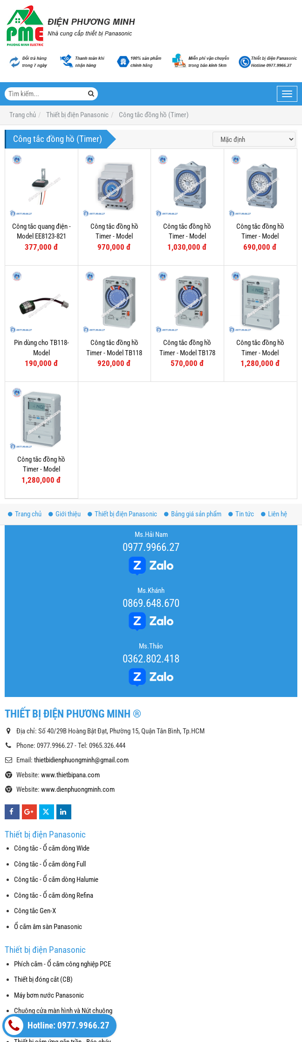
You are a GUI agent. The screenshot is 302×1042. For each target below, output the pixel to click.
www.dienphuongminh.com (78, 789)
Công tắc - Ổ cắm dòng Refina (53, 895)
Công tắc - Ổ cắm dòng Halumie (56, 879)
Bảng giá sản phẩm (192, 514)
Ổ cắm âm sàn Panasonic (48, 926)
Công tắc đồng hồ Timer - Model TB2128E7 (260, 352)
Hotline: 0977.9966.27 (57, 1025)
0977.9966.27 (151, 547)
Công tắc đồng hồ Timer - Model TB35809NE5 (260, 236)
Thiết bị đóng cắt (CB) (43, 979)
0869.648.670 (151, 603)
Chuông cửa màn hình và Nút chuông (63, 1011)
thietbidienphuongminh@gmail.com (81, 760)
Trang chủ (24, 514)
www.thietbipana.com (70, 775)
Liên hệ (274, 514)
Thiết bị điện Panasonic (122, 514)
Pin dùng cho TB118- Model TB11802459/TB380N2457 (45, 352)
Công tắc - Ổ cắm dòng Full (50, 864)
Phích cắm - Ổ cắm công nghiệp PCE (62, 964)
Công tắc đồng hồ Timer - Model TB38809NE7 (187, 236)
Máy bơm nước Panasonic (49, 995)
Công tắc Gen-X (35, 911)
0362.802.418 (151, 659)
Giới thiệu (64, 514)
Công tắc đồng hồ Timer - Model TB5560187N (114, 236)
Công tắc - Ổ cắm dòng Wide (51, 848)
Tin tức (241, 514)
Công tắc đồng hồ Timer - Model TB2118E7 (41, 469)
